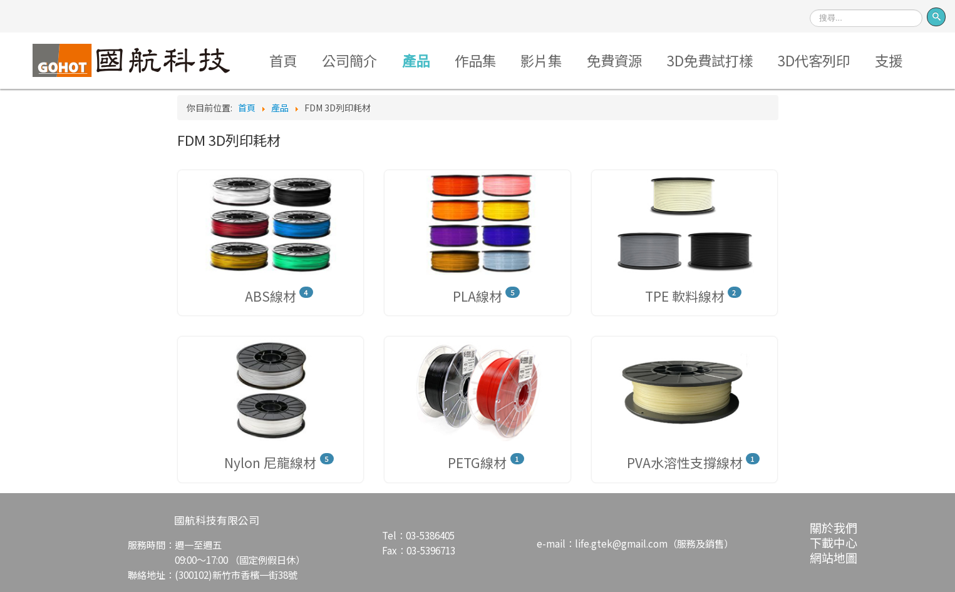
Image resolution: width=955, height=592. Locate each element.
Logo (132, 60)
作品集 (475, 60)
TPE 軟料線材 (685, 296)
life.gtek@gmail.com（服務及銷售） (654, 543)
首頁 (283, 60)
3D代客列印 (814, 60)
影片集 (541, 60)
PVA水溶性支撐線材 (685, 462)
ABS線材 (270, 296)
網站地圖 (833, 557)
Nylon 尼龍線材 (270, 462)
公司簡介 (349, 60)
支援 (888, 60)
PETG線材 (477, 462)
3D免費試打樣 (710, 60)
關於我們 (833, 527)
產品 (416, 60)
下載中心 (833, 542)
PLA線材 (477, 296)
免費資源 (614, 60)
